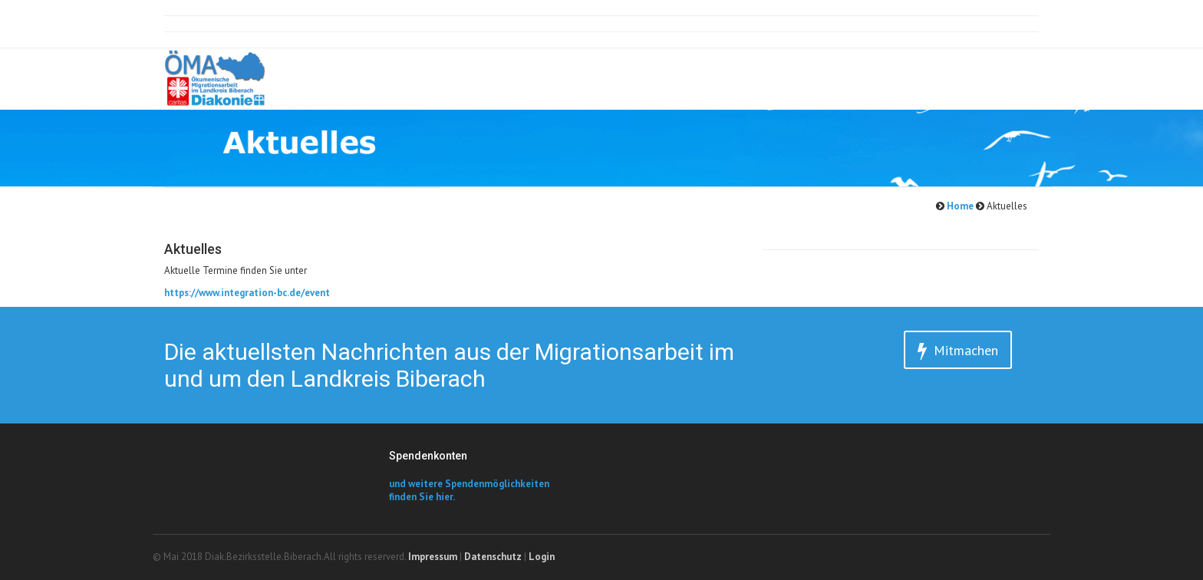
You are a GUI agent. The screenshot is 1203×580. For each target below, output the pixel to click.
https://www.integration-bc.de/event (247, 292)
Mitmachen (958, 351)
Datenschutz (493, 556)
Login (542, 556)
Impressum (432, 556)
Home (959, 206)
